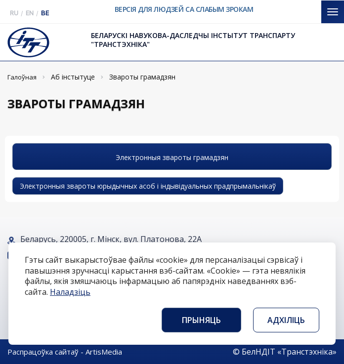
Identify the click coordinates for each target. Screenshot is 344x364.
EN (30, 13)
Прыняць (201, 320)
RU (14, 13)
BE (45, 13)
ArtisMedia (104, 352)
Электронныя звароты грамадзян (172, 157)
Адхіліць (286, 320)
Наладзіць (70, 291)
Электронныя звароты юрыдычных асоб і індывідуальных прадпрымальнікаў (148, 186)
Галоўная (22, 77)
